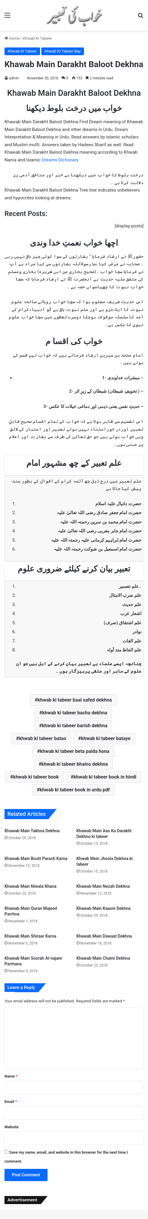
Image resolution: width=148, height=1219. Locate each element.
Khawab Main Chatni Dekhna (103, 958)
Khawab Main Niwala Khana (30, 886)
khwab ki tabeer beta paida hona (74, 751)
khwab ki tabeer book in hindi (105, 777)
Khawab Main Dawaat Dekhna (104, 936)
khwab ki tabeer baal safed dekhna (74, 700)
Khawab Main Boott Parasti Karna (35, 858)
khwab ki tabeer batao (42, 738)
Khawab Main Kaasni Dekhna (104, 908)
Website (11, 1127)
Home (11, 38)
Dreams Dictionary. (61, 160)
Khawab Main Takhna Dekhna (31, 830)
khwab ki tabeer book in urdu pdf (74, 790)
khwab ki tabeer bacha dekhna (74, 713)
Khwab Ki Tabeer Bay (63, 51)
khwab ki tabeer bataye (106, 738)
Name (11, 1076)
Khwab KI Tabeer (37, 38)
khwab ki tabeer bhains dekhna (75, 764)
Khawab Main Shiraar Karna (30, 936)
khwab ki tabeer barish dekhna (74, 725)
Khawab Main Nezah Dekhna (103, 886)
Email (10, 1101)
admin (14, 78)
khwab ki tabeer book (36, 777)
